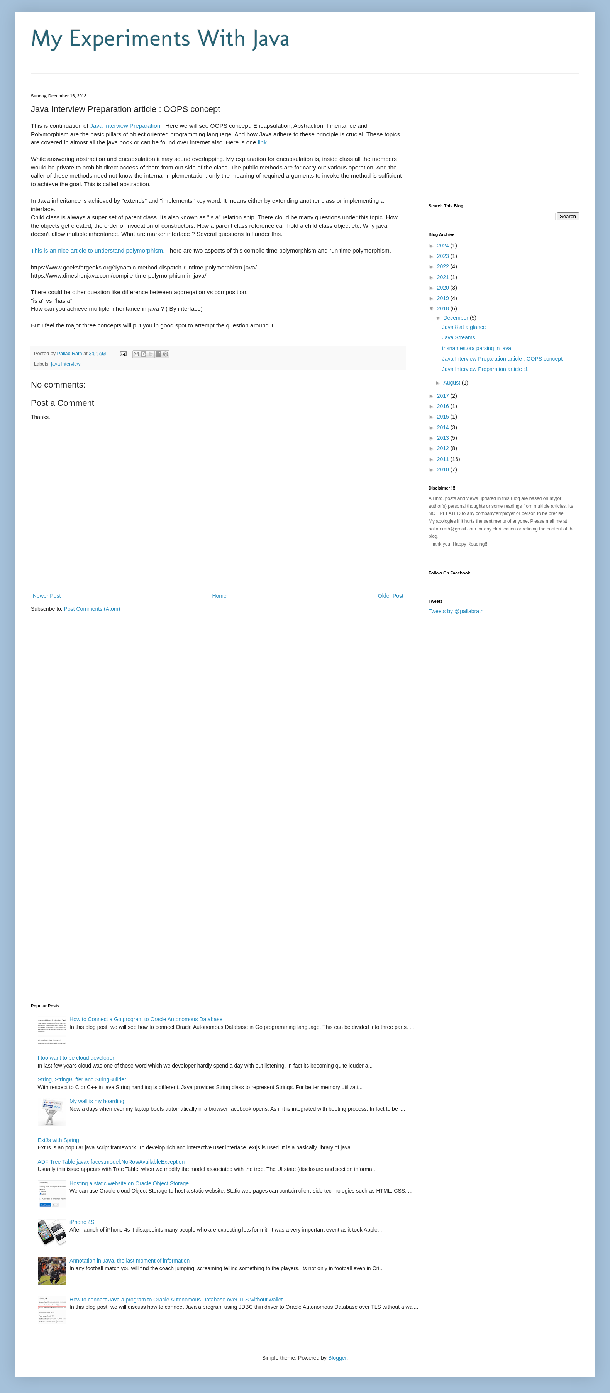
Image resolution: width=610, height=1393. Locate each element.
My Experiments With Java (160, 37)
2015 (444, 416)
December (456, 318)
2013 (444, 438)
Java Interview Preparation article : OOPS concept (502, 359)
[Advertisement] (121, 77)
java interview (65, 364)
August (452, 383)
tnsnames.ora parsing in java (476, 348)
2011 (444, 459)
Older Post (390, 596)
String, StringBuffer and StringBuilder (82, 1079)
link (262, 142)
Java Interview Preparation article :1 (485, 369)
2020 (444, 288)
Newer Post (47, 596)
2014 (444, 427)
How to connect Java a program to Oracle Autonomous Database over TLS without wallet (176, 1299)
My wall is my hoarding (96, 1101)
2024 (444, 245)
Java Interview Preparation (126, 125)
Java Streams (458, 337)
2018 (444, 308)
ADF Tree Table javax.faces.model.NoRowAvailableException (111, 1162)
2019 (444, 298)
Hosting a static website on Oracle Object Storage (129, 1183)
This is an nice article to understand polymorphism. (97, 250)
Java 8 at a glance (464, 327)
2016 (444, 406)
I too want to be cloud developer (76, 1058)
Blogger (337, 1358)
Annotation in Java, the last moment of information (129, 1260)
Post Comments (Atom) (92, 609)
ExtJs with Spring (58, 1140)
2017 (444, 396)
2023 (444, 256)
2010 (444, 469)
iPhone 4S (82, 1222)
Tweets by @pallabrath (456, 611)
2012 (444, 448)
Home (219, 596)
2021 (444, 277)
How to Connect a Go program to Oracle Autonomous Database (145, 1019)
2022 (444, 266)
